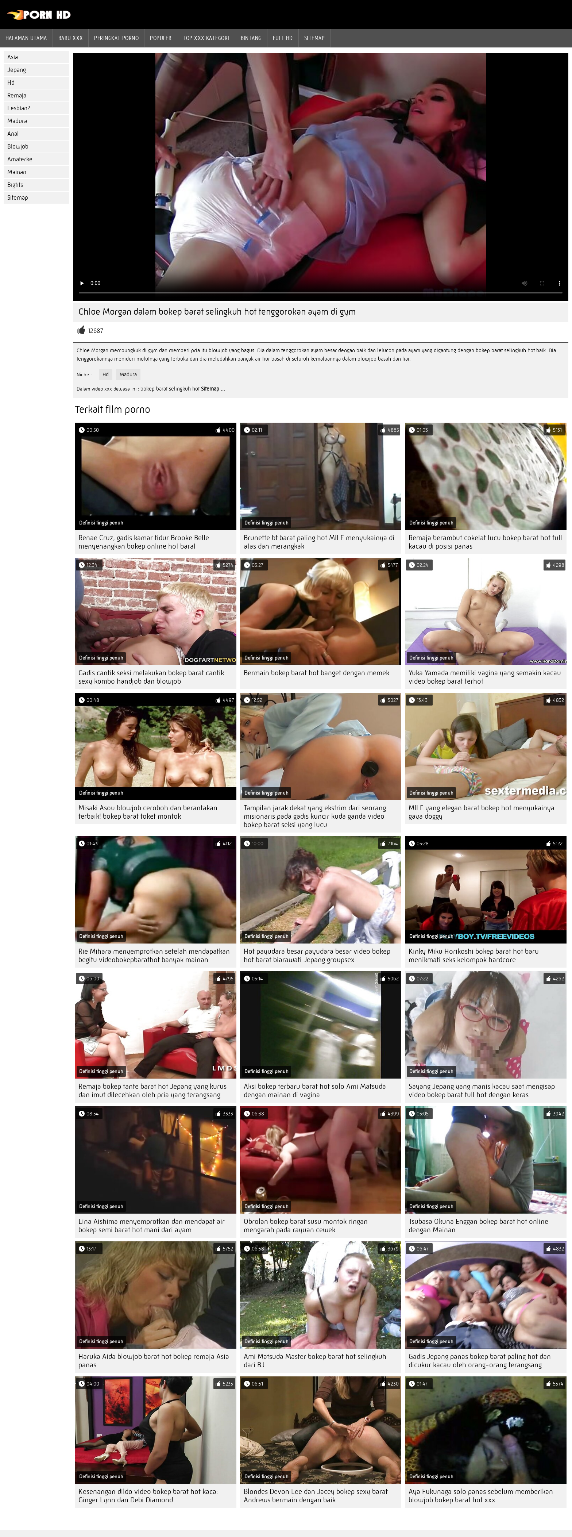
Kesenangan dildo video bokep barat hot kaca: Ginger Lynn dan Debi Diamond (148, 1495)
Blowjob (17, 146)
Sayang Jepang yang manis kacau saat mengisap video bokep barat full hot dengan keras (482, 1090)
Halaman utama (26, 38)
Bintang (251, 38)
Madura (17, 121)
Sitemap (314, 38)
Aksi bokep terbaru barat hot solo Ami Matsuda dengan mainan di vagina (315, 1090)
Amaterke (19, 159)
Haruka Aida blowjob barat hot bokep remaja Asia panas (153, 1360)
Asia (12, 57)
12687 (95, 330)
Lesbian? (18, 108)
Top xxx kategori (206, 38)
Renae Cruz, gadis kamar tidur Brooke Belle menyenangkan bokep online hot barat (143, 542)
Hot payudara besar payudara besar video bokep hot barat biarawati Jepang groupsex (317, 955)
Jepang (16, 69)
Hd (11, 82)
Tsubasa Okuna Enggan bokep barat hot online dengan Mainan (478, 1225)
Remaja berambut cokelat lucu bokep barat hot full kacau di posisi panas (485, 542)
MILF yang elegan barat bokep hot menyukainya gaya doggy (481, 812)
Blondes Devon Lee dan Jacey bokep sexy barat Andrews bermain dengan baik (316, 1495)
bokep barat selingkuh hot (170, 388)
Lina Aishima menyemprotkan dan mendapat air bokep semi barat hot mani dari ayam (151, 1225)
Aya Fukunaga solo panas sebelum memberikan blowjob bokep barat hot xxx (481, 1495)
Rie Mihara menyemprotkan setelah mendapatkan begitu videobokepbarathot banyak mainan (154, 955)
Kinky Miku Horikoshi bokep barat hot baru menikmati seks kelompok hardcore (474, 955)
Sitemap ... (213, 388)
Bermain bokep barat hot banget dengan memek (316, 673)
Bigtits (15, 184)
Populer (160, 38)
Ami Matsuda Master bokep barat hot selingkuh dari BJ (315, 1360)
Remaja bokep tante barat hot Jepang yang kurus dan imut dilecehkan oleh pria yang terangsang (152, 1090)
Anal (13, 133)
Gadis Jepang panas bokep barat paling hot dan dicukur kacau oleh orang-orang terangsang (480, 1360)
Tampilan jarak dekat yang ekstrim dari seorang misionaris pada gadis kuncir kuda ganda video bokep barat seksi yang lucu (315, 816)
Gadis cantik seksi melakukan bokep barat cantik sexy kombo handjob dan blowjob (151, 677)
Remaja (16, 95)
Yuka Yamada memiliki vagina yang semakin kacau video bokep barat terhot (485, 677)
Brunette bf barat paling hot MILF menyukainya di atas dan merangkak (319, 542)
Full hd (283, 38)
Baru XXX (70, 38)
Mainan (16, 172)
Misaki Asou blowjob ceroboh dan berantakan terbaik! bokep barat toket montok (147, 812)
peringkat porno (116, 38)
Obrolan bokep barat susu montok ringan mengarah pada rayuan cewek (306, 1225)
